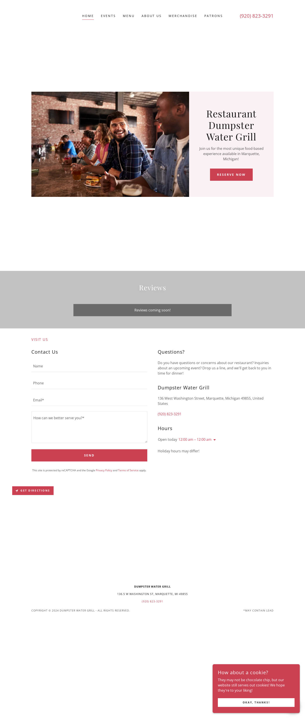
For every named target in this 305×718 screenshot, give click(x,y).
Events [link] (108, 16)
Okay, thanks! (256, 702)
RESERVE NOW (231, 174)
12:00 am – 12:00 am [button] (195, 439)
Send (89, 455)
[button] (213, 440)
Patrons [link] (213, 16)
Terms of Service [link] (128, 470)
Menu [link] (129, 16)
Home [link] (88, 16)
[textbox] (89, 366)
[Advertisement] (152, 59)
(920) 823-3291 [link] (257, 15)
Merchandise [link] (183, 16)
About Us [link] (152, 16)
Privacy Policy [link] (104, 470)
